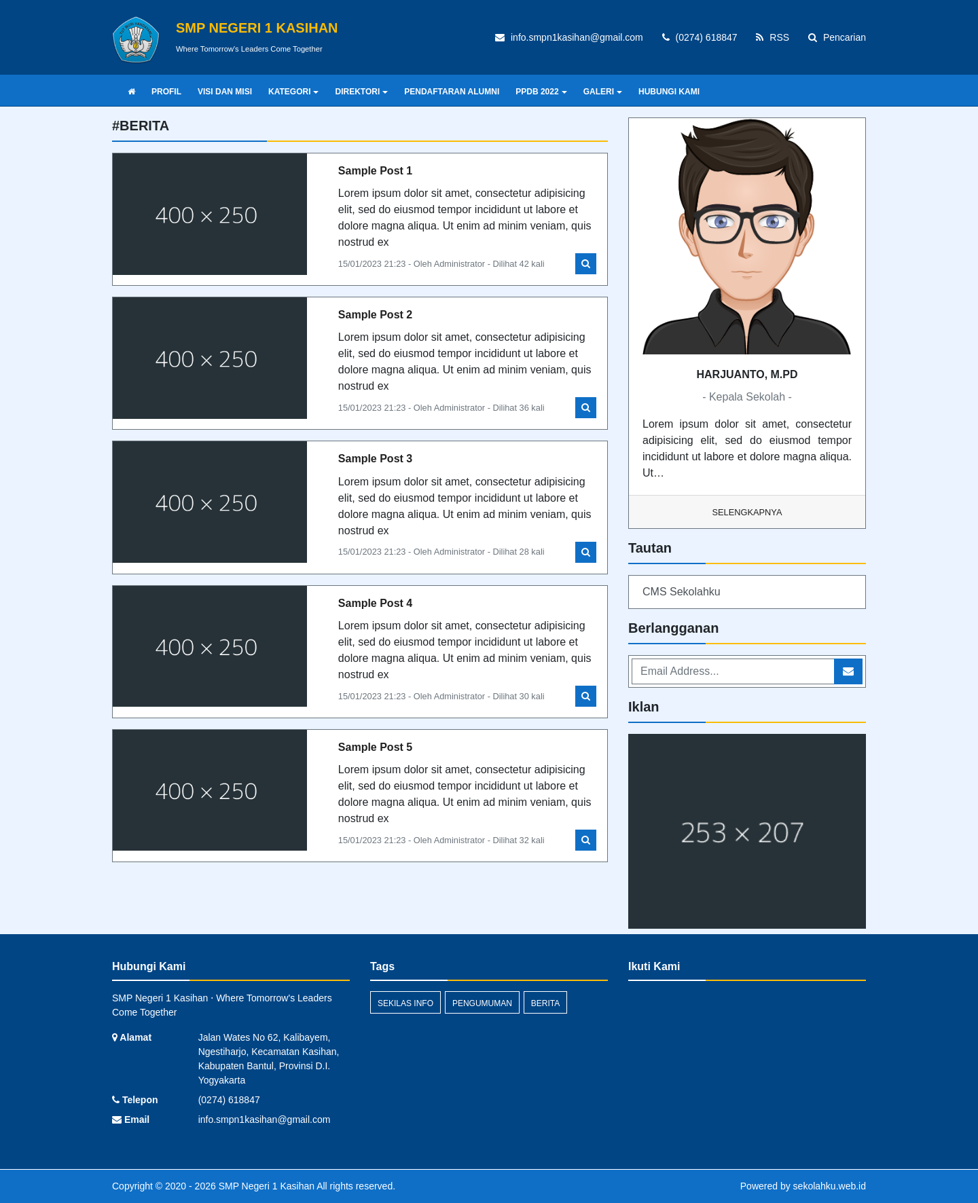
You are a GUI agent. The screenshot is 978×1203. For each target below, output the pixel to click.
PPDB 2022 (540, 91)
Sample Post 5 (375, 747)
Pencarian (837, 37)
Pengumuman (482, 1003)
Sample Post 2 (375, 314)
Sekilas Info (405, 1003)
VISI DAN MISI (225, 91)
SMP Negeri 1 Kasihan (265, 1186)
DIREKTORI (361, 91)
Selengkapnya (747, 512)
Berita (545, 1003)
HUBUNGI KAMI (669, 91)
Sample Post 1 (375, 171)
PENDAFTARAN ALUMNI (451, 91)
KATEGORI (293, 91)
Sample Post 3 (375, 458)
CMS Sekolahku (681, 591)
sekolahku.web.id (829, 1186)
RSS (772, 37)
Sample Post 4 (375, 603)
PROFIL (166, 91)
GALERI (602, 91)
